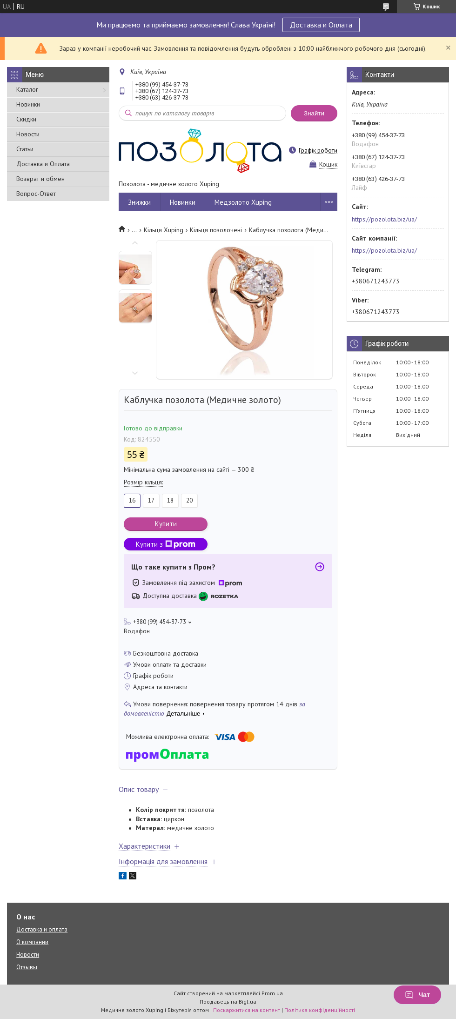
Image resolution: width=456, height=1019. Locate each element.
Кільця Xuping (163, 230)
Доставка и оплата (41, 929)
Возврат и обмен (40, 178)
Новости (28, 134)
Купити (166, 523)
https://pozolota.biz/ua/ (384, 219)
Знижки (139, 202)
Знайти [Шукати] (314, 113)
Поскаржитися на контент (246, 1009)
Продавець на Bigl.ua (228, 1001)
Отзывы (26, 967)
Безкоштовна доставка (165, 653)
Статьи (25, 149)
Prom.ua (272, 993)
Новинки (28, 104)
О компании (32, 942)
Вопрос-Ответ (36, 193)
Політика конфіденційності (319, 1009)
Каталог (27, 89)
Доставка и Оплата (321, 24)
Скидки (26, 119)
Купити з (165, 544)
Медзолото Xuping (243, 202)
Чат (417, 995)
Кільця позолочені (216, 230)
